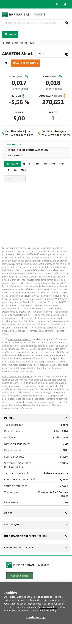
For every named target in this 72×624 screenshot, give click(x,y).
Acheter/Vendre (25, 62)
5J (30, 163)
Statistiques (36, 524)
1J (24, 163)
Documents (14, 155)
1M (37, 163)
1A (7, 170)
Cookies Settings (19, 575)
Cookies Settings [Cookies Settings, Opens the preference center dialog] (36, 619)
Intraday (12, 163)
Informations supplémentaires (36, 536)
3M (45, 163)
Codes (36, 513)
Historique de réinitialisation (27, 150)
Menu (10, 34)
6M (53, 163)
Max (23, 170)
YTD (61, 163)
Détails (36, 417)
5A (15, 170)
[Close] (68, 589)
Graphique (14, 144)
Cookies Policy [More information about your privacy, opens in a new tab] (48, 612)
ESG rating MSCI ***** (36, 547)
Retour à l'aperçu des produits (19, 42)
